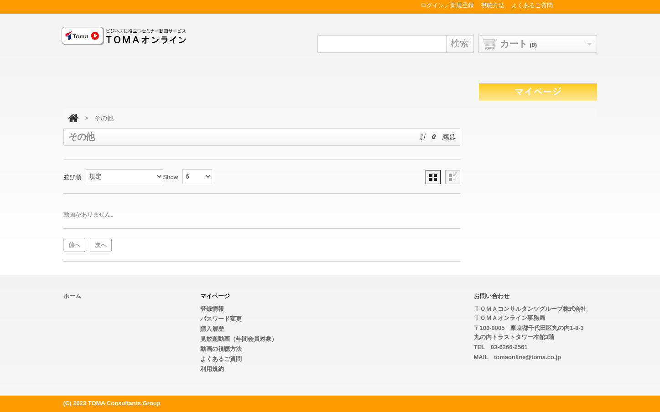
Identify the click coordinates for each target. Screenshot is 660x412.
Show (170, 177)
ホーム (72, 296)
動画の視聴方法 (221, 348)
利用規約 (212, 369)
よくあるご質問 (221, 358)
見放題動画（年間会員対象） (238, 338)
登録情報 (212, 308)
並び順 (72, 177)
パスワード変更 (221, 318)
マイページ (215, 296)
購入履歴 (212, 328)
